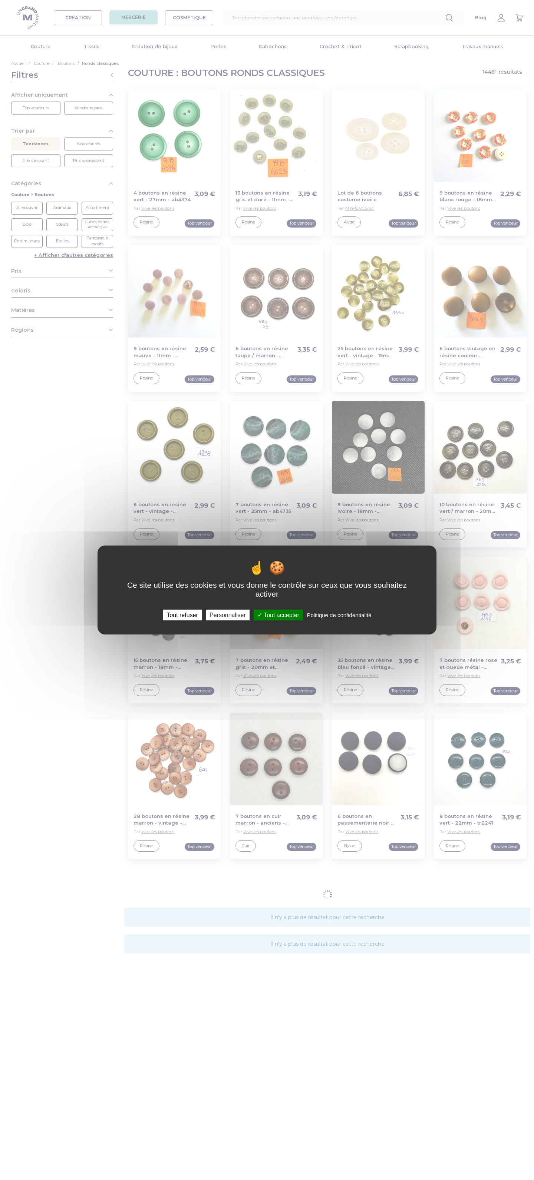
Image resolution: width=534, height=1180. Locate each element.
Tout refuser (182, 615)
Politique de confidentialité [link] (339, 615)
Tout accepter (278, 615)
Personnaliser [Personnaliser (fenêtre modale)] (228, 615)
